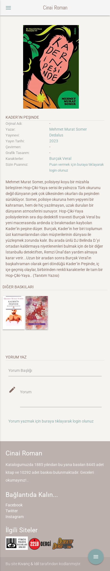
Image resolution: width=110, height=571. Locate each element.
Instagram (15, 516)
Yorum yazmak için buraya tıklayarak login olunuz (51, 421)
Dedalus (56, 135)
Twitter (12, 511)
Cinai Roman (55, 7)
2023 (53, 141)
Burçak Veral (60, 158)
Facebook (14, 505)
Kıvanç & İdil (28, 564)
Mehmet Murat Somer (68, 129)
